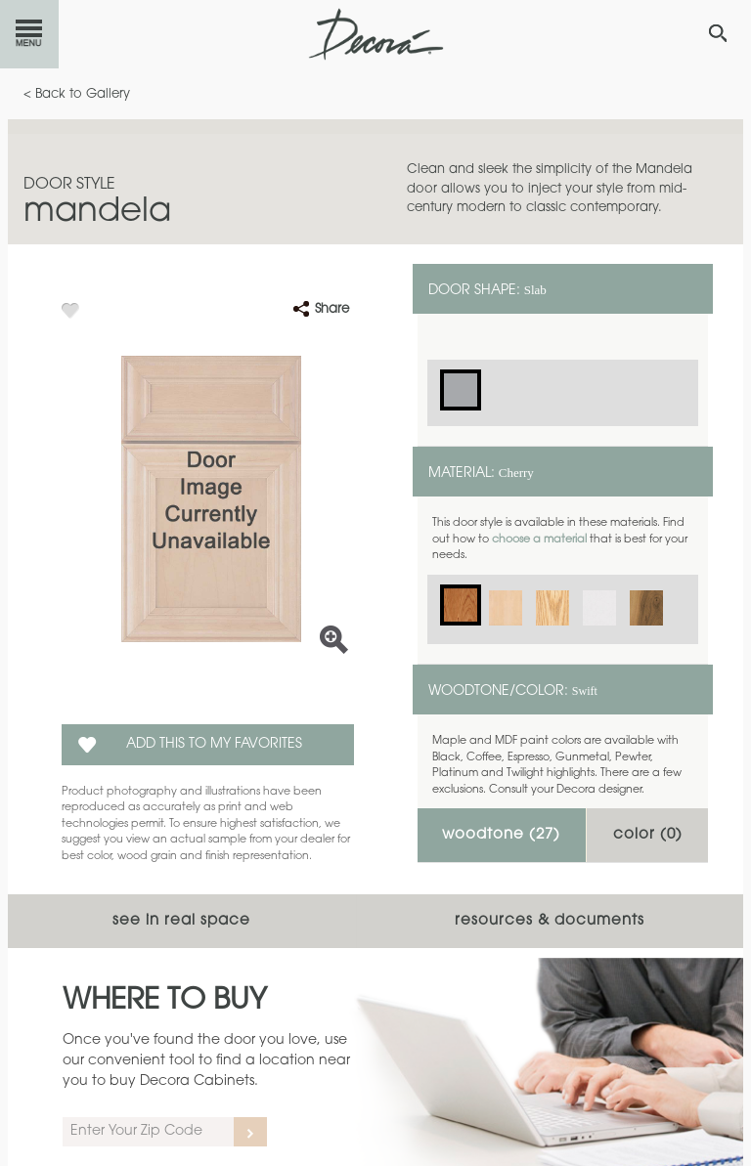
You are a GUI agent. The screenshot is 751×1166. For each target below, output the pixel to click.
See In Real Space (181, 921)
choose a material (539, 540)
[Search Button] (718, 33)
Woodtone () (501, 835)
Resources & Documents (549, 921)
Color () (648, 835)
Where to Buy (165, 1001)
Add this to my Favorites (214, 745)
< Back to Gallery (76, 94)
